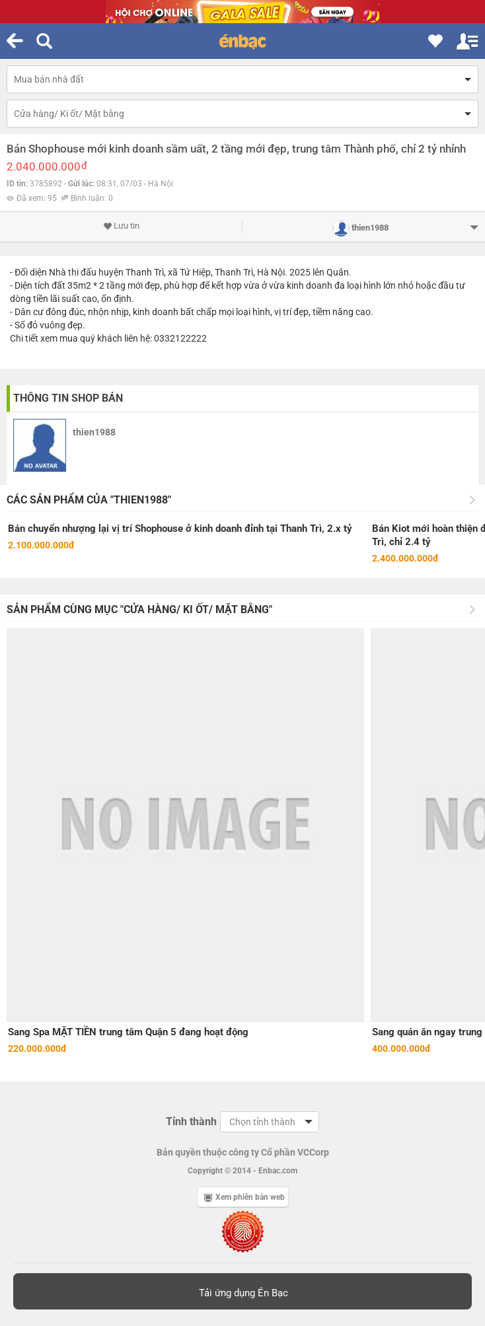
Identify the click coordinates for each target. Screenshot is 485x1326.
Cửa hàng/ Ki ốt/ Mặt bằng (69, 113)
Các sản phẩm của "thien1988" (89, 500)
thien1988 (94, 432)
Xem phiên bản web (244, 1197)
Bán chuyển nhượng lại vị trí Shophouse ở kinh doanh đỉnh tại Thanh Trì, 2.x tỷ (180, 528)
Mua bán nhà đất (49, 79)
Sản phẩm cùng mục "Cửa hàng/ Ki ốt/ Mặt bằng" (139, 609)
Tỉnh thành (191, 1121)
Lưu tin (121, 226)
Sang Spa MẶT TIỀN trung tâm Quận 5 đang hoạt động (128, 1032)
